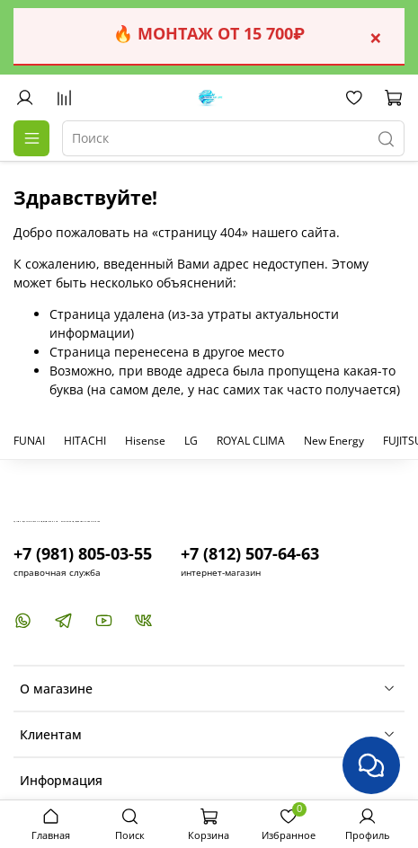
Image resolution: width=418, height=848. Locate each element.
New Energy (334, 440)
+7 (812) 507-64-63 (250, 553)
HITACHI (85, 440)
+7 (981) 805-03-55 (82, 553)
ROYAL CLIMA (251, 440)
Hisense (145, 440)
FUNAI (29, 440)
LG (191, 440)
